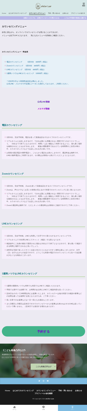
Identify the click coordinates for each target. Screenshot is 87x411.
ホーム (14, 408)
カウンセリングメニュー (37, 13)
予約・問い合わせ (54, 13)
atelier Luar (50, 399)
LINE (43, 408)
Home (4, 13)
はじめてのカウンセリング (18, 13)
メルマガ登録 (43, 108)
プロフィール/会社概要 (79, 13)
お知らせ (65, 13)
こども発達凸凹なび (43, 366)
